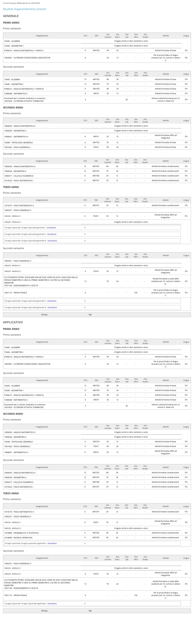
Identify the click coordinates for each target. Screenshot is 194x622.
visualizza (51, 227)
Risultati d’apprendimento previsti (24, 9)
